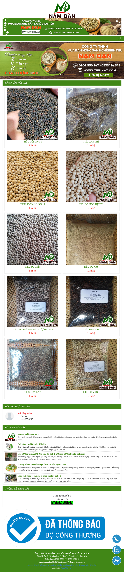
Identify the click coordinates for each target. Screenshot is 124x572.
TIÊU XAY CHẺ (91, 141)
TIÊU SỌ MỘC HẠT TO (91, 204)
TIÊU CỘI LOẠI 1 (33, 141)
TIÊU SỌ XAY (91, 267)
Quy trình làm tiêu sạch (28, 434)
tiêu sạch (93, 565)
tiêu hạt (74, 565)
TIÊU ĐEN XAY (33, 392)
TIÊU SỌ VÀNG (91, 392)
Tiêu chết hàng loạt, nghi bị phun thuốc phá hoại (39, 476)
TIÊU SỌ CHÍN (33, 267)
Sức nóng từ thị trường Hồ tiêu (32, 444)
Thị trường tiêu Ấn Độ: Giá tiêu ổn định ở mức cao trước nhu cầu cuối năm (51, 454)
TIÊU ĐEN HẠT (91, 329)
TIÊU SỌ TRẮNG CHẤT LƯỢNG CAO (33, 329)
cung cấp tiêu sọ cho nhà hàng (57, 565)
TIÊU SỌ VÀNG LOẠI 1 (32, 204)
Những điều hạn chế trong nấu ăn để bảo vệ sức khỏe (42, 464)
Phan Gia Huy (66, 568)
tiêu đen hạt (84, 565)
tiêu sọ (30, 565)
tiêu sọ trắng (39, 565)
